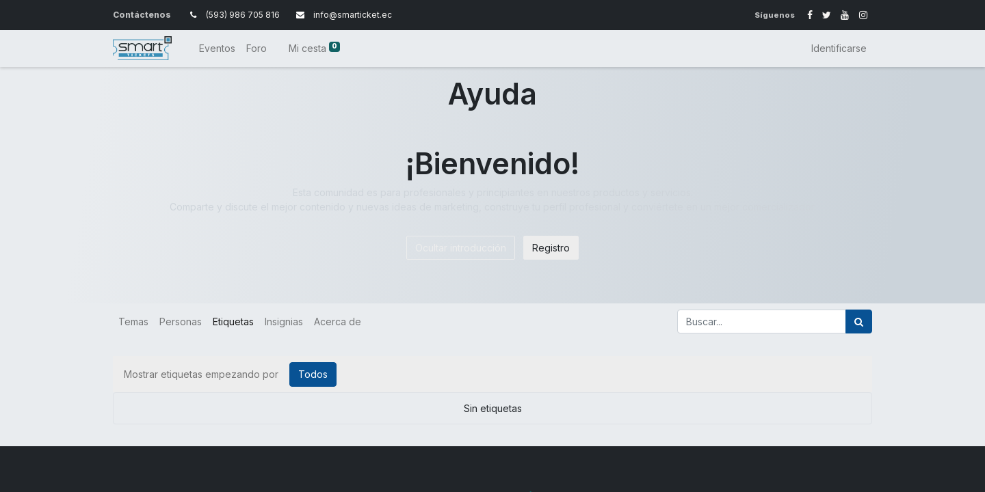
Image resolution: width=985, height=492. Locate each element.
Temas (133, 321)
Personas (180, 321)
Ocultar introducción (460, 248)
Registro (551, 248)
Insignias (284, 321)
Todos (313, 374)
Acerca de (337, 321)
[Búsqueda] (858, 321)
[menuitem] (217, 48)
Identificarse (839, 48)
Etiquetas (233, 321)
